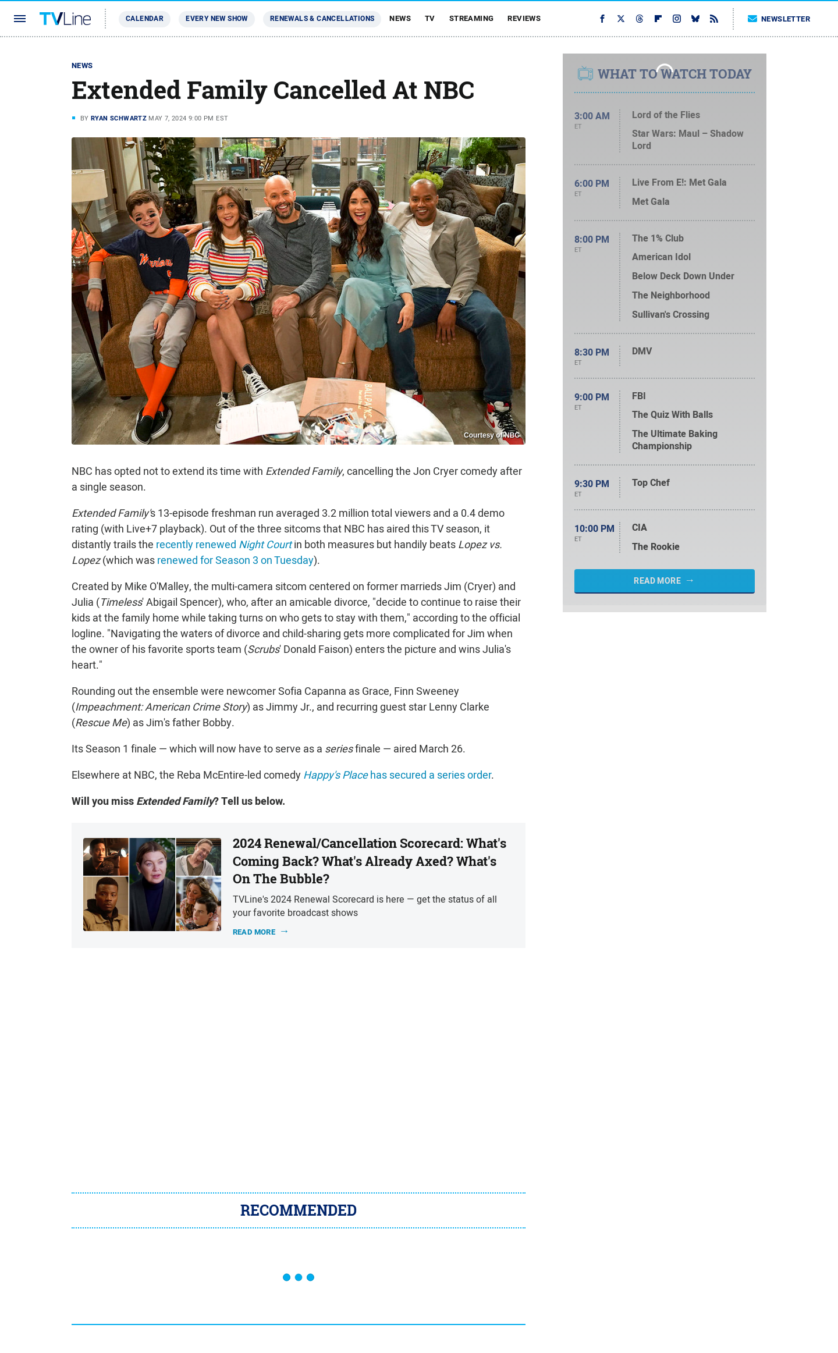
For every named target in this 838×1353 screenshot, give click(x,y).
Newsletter (779, 18)
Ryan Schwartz (119, 118)
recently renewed (224, 544)
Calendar (145, 18)
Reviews (524, 18)
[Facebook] (602, 18)
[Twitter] (621, 18)
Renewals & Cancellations (322, 18)
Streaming (471, 18)
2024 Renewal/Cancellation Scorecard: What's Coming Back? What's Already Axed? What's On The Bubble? (369, 861)
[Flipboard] (658, 18)
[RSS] (714, 18)
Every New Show (217, 18)
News (400, 18)
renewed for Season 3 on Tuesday (235, 560)
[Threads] (639, 18)
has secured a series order (397, 775)
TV (430, 18)
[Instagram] (677, 18)
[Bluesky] (695, 18)
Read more (254, 931)
